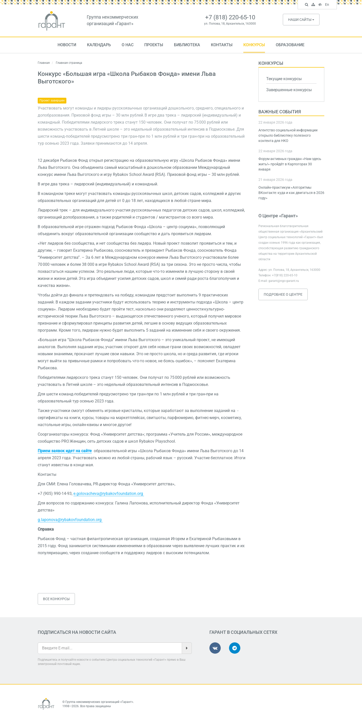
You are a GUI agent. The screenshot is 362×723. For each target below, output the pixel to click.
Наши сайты (301, 20)
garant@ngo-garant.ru (283, 281)
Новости (67, 44)
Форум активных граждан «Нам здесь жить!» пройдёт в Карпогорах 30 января (289, 164)
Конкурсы (254, 44)
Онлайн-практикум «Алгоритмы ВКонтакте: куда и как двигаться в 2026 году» (291, 192)
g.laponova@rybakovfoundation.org (70, 519)
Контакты (222, 44)
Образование (290, 44)
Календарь (99, 44)
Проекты (153, 44)
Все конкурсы (56, 599)
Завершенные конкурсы (289, 89)
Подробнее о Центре (283, 294)
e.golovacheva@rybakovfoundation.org (108, 493)
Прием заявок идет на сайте (65, 450)
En (327, 5)
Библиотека (187, 44)
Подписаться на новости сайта (77, 632)
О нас (127, 44)
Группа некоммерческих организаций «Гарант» (99, 702)
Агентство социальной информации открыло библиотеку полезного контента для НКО (288, 135)
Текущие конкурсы (284, 78)
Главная (44, 63)
